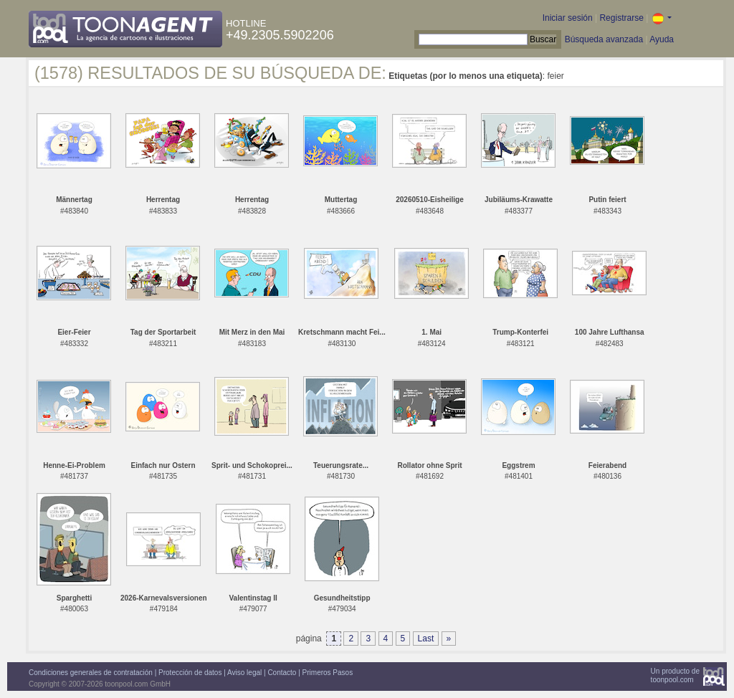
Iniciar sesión (568, 18)
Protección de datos (189, 673)
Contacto (281, 673)
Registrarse (621, 18)
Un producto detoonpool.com (675, 675)
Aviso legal (244, 673)
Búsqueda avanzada (604, 39)
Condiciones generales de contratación (91, 673)
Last (426, 639)
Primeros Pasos (327, 673)
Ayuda (661, 39)
